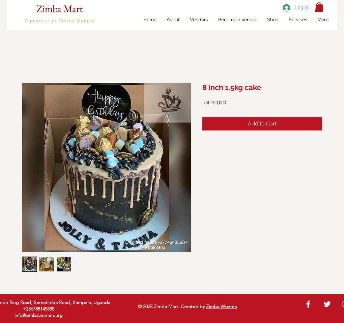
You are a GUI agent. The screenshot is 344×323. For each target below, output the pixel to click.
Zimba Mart (59, 8)
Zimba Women (221, 306)
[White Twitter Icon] (327, 304)
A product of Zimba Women (60, 21)
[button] (319, 7)
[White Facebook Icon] (308, 304)
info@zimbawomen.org (39, 315)
